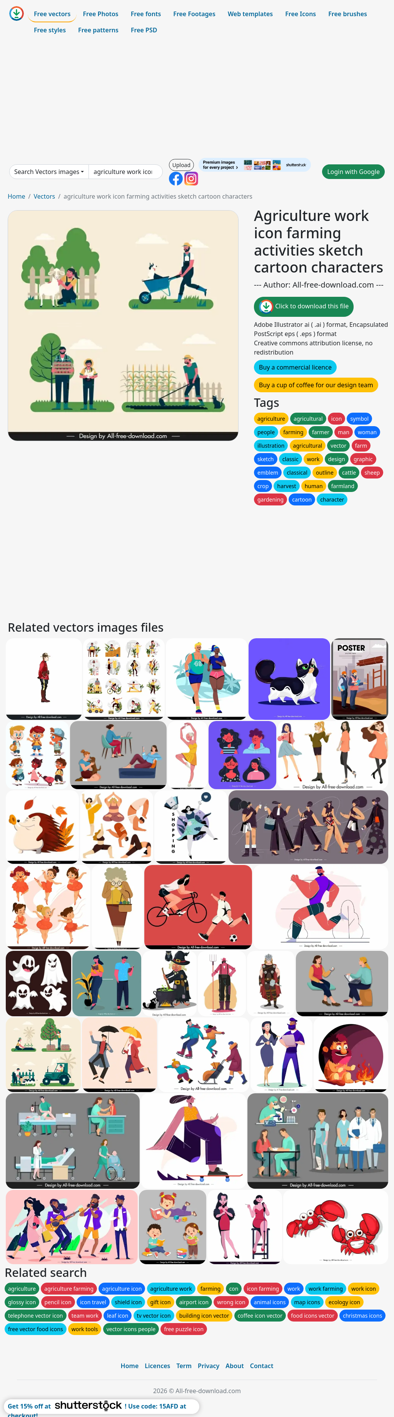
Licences (157, 1366)
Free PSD (144, 30)
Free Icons (300, 14)
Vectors (44, 196)
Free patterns (98, 30)
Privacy (208, 1366)
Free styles (50, 30)
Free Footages (194, 14)
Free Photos (100, 14)
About (234, 1366)
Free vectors (52, 14)
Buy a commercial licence (295, 367)
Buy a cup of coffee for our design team (316, 385)
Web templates (250, 14)
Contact (262, 1366)
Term (184, 1366)
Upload (181, 165)
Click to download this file (304, 306)
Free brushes (347, 14)
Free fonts (146, 14)
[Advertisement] (197, 98)
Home (16, 196)
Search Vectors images (46, 171)
